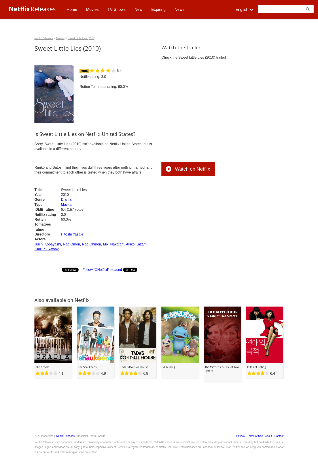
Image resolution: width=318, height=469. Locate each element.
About (268, 436)
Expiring (158, 9)
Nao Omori (71, 244)
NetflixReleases (43, 38)
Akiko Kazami (136, 244)
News (179, 9)
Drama (66, 199)
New (138, 9)
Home (72, 9)
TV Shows (117, 9)
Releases (32, 9)
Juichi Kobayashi (47, 244)
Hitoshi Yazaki (72, 234)
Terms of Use (255, 436)
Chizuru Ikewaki (46, 249)
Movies (92, 9)
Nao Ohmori (91, 244)
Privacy (240, 436)
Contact (279, 436)
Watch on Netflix (188, 169)
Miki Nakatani (113, 244)
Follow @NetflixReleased (102, 270)
